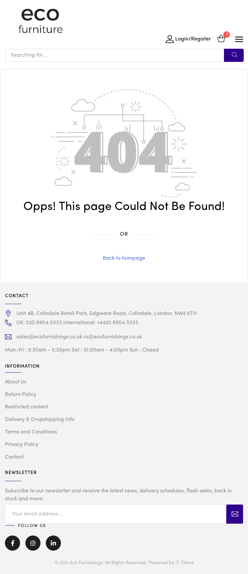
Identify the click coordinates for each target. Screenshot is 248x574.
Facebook (12, 543)
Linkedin (53, 543)
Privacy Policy (21, 444)
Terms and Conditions (31, 432)
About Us (15, 382)
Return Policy (20, 394)
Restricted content (26, 407)
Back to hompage (124, 258)
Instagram (33, 543)
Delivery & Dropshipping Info (39, 419)
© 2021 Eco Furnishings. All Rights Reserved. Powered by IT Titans (124, 563)
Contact (14, 457)
